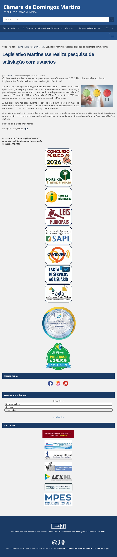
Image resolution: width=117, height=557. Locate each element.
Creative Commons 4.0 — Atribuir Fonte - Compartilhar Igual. (84, 548)
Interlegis (80, 531)
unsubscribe (58, 417)
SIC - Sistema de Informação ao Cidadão (40, 28)
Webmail (69, 28)
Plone (103, 531)
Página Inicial (9, 28)
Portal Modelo (54, 531)
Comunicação (37, 46)
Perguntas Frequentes (89, 28)
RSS (107, 28)
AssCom (9, 75)
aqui (25, 128)
